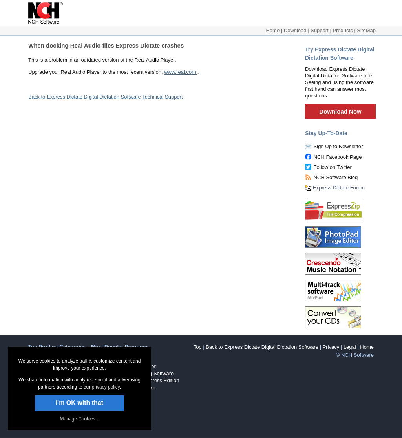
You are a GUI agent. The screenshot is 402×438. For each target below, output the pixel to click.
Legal (350, 347)
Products (343, 30)
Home (273, 30)
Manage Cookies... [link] (79, 419)
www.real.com (180, 72)
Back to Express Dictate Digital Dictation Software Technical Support (105, 97)
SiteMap (366, 30)
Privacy (331, 347)
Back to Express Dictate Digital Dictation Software (262, 347)
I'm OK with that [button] (79, 403)
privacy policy (106, 387)
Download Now (340, 111)
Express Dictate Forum (339, 188)
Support (320, 30)
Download (295, 30)
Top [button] (198, 347)
